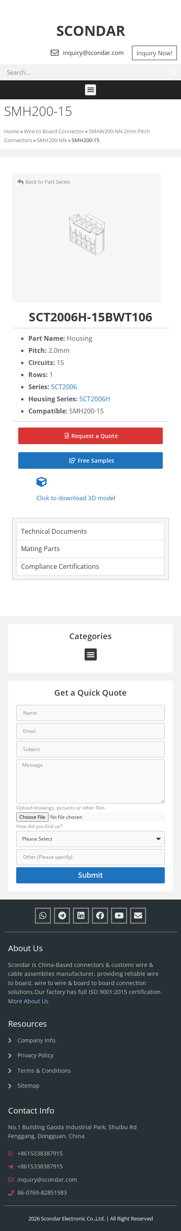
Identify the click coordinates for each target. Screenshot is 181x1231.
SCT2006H (94, 398)
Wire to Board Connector (54, 131)
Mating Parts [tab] (40, 548)
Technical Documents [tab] (54, 531)
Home (11, 131)
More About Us (28, 1001)
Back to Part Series (48, 181)
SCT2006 (64, 386)
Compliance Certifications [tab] (60, 566)
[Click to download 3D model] (41, 482)
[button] (90, 89)
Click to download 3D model (75, 498)
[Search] (173, 72)
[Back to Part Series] (20, 182)
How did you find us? (39, 827)
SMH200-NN (52, 140)
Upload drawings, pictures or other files (60, 808)
